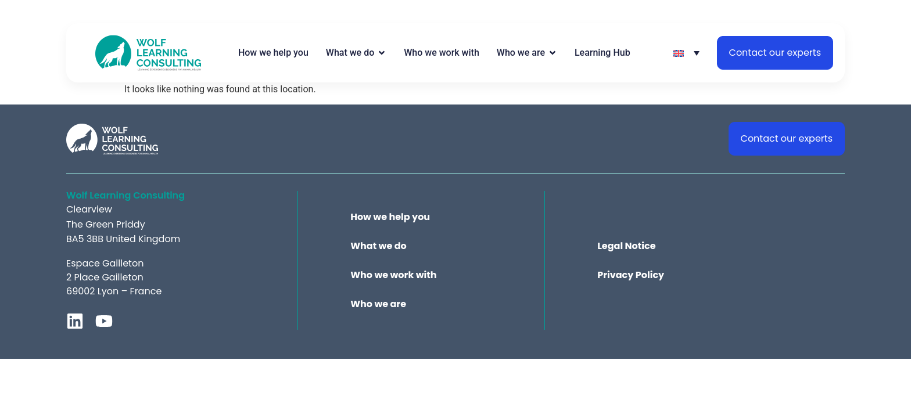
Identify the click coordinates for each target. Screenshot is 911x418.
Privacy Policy (630, 275)
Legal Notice (626, 246)
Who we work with (393, 275)
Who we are (378, 304)
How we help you (390, 217)
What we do (378, 246)
